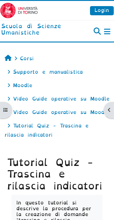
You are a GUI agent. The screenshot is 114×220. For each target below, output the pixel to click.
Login (102, 10)
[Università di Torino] (19, 10)
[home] (38, 29)
